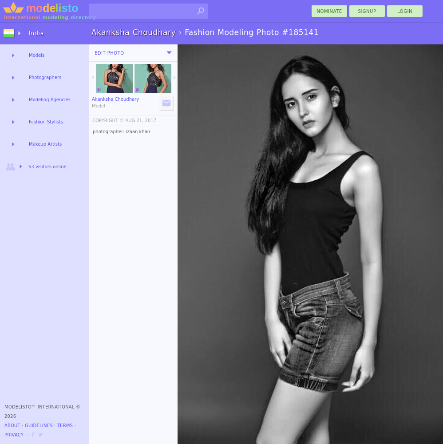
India (36, 33)
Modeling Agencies (50, 99)
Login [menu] (404, 11)
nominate (329, 11)
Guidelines (39, 425)
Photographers (45, 77)
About (12, 425)
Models (36, 55)
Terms (65, 425)
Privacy (14, 434)
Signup (367, 11)
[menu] (169, 53)
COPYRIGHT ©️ (108, 120)
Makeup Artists (45, 144)
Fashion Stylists (46, 121)
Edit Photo (109, 53)
